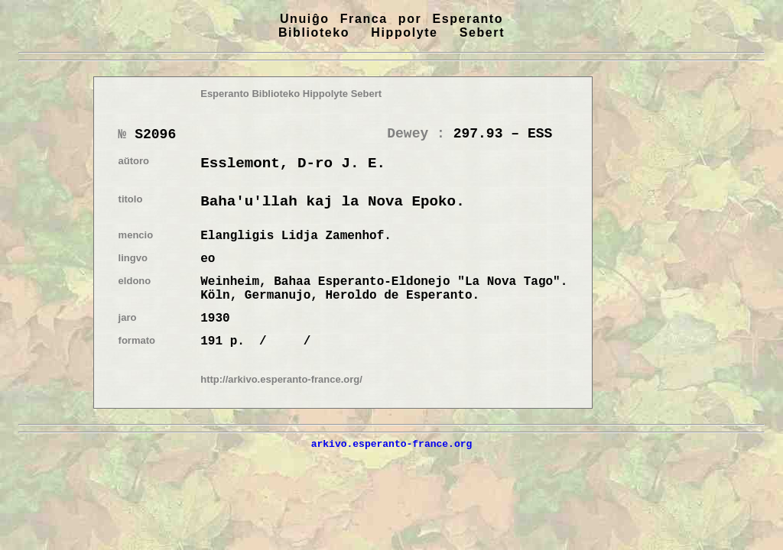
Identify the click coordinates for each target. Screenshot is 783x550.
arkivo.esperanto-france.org (392, 444)
